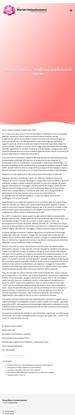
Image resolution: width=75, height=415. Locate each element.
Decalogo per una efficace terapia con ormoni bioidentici (24, 367)
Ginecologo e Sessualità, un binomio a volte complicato (23, 370)
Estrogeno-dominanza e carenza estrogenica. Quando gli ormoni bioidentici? (30, 365)
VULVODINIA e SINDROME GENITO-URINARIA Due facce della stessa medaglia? (31, 372)
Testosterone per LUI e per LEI (16, 375)
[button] (71, 10)
